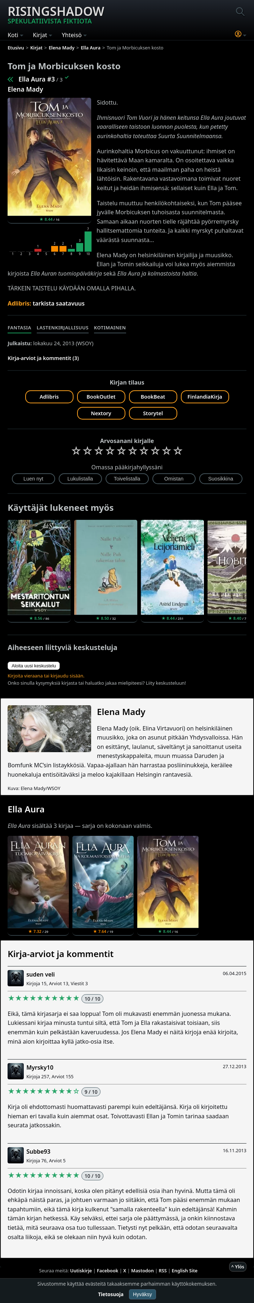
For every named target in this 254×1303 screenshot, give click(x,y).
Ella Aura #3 (36, 79)
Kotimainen (110, 327)
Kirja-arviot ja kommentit (60, 954)
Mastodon (142, 1270)
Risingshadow (56, 14)
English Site (185, 1270)
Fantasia (19, 327)
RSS (163, 1270)
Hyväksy (142, 1294)
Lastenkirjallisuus (63, 327)
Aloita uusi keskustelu (34, 665)
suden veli (40, 974)
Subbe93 (38, 1151)
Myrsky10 (39, 1067)
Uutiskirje (81, 1270)
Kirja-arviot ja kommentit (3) (43, 358)
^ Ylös (237, 1266)
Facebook (108, 1270)
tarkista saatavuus (59, 303)
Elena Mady (25, 89)
